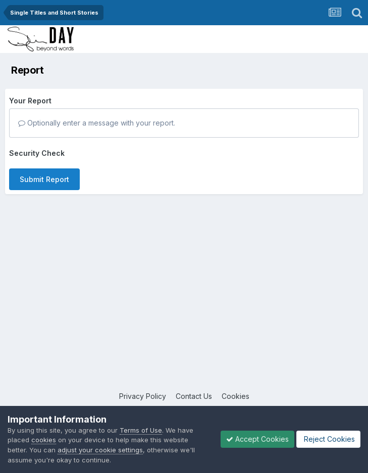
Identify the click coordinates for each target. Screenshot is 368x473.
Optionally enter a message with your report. (96, 123)
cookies (43, 440)
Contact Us (194, 396)
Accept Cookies (257, 439)
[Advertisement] (184, 310)
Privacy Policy (142, 396)
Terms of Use (141, 430)
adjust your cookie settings (100, 450)
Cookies (235, 396)
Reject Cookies (328, 439)
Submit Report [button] (44, 179)
